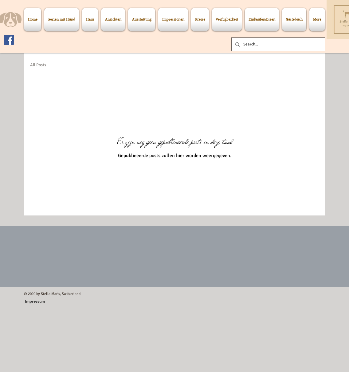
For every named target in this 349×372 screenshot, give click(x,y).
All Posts (38, 65)
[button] (35, 301)
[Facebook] (9, 40)
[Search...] (277, 44)
